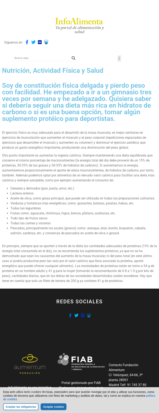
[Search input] (42, 58)
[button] (119, 58)
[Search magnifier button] (73, 58)
